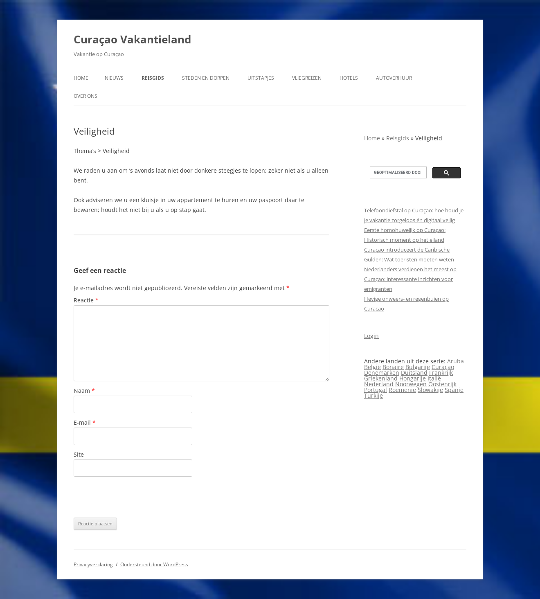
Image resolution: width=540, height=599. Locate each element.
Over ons (85, 95)
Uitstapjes (261, 77)
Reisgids (153, 77)
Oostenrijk (442, 384)
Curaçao (443, 367)
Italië (434, 378)
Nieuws (114, 77)
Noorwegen (411, 384)
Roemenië (402, 390)
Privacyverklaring (93, 564)
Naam (84, 390)
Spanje (454, 390)
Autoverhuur (394, 77)
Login (371, 336)
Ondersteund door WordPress (154, 564)
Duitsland (414, 372)
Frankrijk (441, 372)
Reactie (86, 300)
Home (81, 77)
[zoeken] (397, 172)
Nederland (379, 384)
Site (79, 454)
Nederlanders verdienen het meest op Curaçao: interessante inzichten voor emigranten (410, 279)
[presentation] (136, 497)
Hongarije (412, 378)
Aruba (455, 361)
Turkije (373, 395)
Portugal (375, 390)
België (372, 367)
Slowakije (430, 390)
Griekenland (381, 378)
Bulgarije (417, 367)
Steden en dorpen (206, 77)
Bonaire (393, 367)
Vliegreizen (307, 77)
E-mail (85, 422)
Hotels (349, 77)
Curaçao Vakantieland (132, 39)
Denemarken (381, 372)
